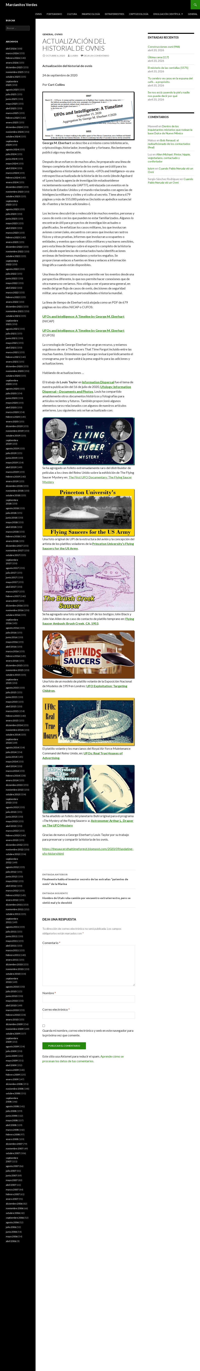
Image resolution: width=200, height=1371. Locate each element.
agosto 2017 (12, 568)
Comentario (51, 943)
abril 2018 (11, 527)
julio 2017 (11, 572)
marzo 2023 (12, 232)
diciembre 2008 (14, 1084)
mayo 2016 (12, 641)
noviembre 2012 (14, 849)
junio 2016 (11, 637)
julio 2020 (11, 393)
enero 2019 (12, 481)
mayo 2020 (12, 402)
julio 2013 (11, 811)
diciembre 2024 (14, 127)
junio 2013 (11, 816)
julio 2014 (11, 752)
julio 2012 (11, 871)
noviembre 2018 (14, 490)
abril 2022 (11, 287)
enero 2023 (12, 242)
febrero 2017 (13, 596)
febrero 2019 (13, 476)
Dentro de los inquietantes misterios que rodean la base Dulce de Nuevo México (170, 129)
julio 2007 (11, 1170)
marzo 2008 (12, 1129)
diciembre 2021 (14, 306)
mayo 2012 (12, 881)
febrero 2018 (13, 536)
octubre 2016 (13, 614)
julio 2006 (11, 1227)
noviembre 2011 (14, 909)
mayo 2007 (12, 1180)
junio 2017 (11, 577)
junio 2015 (11, 697)
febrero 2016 (13, 656)
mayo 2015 (12, 701)
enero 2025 (12, 122)
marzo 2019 (12, 471)
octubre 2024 (13, 136)
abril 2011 (11, 945)
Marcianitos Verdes (21, 5)
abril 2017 (11, 586)
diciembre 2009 (14, 1024)
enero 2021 (12, 361)
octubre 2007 (13, 1153)
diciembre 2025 (14, 67)
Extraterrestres (114, 14)
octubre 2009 (13, 1033)
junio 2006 (11, 1231)
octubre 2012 (13, 854)
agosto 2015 (12, 687)
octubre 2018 (13, 495)
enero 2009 (12, 1079)
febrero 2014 (13, 775)
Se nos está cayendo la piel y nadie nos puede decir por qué (169, 94)
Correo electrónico (56, 1009)
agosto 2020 (12, 388)
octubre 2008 (13, 1093)
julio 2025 (11, 94)
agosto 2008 (12, 1106)
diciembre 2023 (14, 186)
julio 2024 (11, 154)
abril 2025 (11, 108)
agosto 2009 (12, 1046)
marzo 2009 (12, 1069)
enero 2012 (12, 899)
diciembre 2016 (14, 605)
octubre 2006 (13, 1213)
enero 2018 (12, 541)
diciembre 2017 (14, 545)
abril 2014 (11, 766)
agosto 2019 (12, 448)
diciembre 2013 (14, 785)
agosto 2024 (12, 149)
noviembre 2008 (14, 1088)
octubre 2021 (13, 315)
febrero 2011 (13, 955)
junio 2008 (11, 1115)
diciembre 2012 (14, 844)
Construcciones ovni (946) (164, 46)
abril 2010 (11, 1005)
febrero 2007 (13, 1194)
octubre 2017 (13, 555)
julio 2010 (11, 991)
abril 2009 (11, 1065)
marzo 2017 (12, 591)
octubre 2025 (13, 76)
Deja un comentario (96, 55)
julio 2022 (11, 273)
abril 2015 (11, 706)
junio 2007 (11, 1175)
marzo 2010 (12, 1010)
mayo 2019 (12, 462)
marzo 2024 (12, 172)
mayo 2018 (12, 522)
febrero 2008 (13, 1134)
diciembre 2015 (14, 665)
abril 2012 (11, 885)
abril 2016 (11, 646)
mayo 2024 (12, 163)
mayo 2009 (12, 1060)
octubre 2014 (13, 734)
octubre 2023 (13, 196)
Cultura (72, 14)
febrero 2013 (13, 835)
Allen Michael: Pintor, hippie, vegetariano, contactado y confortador (169, 158)
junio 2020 (11, 398)
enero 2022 (12, 301)
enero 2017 (12, 600)
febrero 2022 (13, 297)
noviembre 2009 (14, 1028)
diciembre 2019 (14, 426)
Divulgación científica (166, 14)
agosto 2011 (12, 926)
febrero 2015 (13, 715)
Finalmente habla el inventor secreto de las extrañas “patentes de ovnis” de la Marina (88, 879)
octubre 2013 (13, 794)
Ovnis (38, 14)
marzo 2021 (12, 352)
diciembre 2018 (14, 485)
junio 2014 (11, 756)
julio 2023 (11, 213)
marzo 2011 (12, 950)
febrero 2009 (13, 1074)
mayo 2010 (12, 1000)
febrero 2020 (13, 416)
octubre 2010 (13, 973)
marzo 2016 (12, 651)
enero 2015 (12, 720)
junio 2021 (11, 338)
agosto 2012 (12, 867)
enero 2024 (12, 182)
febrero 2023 (13, 237)
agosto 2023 (12, 209)
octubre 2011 (13, 914)
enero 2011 (12, 959)
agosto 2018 (12, 508)
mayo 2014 (12, 761)
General (192, 14)
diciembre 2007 (14, 1143)
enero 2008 (12, 1139)
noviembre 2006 (14, 1208)
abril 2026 (11, 48)
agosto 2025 (12, 89)
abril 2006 (11, 1241)
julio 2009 (11, 1051)
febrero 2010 (13, 1014)
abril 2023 (11, 228)
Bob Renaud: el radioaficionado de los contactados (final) (169, 144)
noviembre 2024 (14, 131)
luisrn (74, 55)
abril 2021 (11, 347)
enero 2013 (12, 840)
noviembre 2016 (14, 610)
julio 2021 (11, 333)
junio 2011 (11, 936)
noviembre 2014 (14, 729)
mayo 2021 (12, 342)
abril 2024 (11, 168)
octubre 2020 (13, 375)
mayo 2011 (12, 940)
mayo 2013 (12, 821)
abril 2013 (11, 826)
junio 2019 (11, 457)
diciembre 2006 (14, 1203)
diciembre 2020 (14, 366)
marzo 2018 (12, 531)
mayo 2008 (12, 1120)
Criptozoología (138, 14)
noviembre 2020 (14, 371)
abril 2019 (11, 467)
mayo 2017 (12, 582)
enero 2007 (12, 1198)
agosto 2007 (12, 1166)
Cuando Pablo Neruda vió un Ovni (170, 180)
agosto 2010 (12, 986)
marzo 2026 (12, 53)
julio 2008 (11, 1111)
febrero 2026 (13, 57)
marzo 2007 (12, 1189)
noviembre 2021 (14, 311)
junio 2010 (11, 996)
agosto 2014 (12, 747)
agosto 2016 (12, 627)
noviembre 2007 (14, 1148)
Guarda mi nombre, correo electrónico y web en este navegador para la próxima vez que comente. (87, 1033)
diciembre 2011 (14, 904)
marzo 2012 (12, 890)
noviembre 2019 (14, 430)
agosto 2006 (12, 1222)
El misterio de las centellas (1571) (168, 67)
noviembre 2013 (14, 789)
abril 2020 (11, 407)
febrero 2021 (13, 357)
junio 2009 (11, 1055)
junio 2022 (11, 278)
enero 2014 (12, 780)
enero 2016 (12, 660)
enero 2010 (12, 1019)
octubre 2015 (13, 674)
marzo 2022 (12, 292)
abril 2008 (11, 1125)
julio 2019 (11, 453)
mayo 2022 (12, 283)
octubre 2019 (13, 435)
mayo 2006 (12, 1236)
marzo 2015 (12, 711)
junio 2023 (11, 218)
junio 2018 (11, 517)
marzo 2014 (12, 770)
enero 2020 (12, 421)
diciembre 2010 (14, 964)
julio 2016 (11, 632)
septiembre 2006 (15, 1217)
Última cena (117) (158, 57)
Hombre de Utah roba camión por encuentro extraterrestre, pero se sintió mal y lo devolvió (88, 897)
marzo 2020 (12, 412)
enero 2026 (12, 62)
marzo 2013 (12, 830)
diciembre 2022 (14, 246)
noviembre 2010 (14, 969)
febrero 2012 (13, 895)
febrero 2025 (13, 117)
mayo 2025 (12, 103)
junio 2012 (11, 876)
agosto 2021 (12, 328)
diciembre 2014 (14, 725)
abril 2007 (11, 1184)
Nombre (49, 993)
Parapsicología (91, 14)
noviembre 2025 (14, 72)
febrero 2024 (13, 177)
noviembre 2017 (14, 550)
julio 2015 (11, 692)
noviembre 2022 (14, 251)
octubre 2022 (13, 256)
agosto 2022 (12, 269)
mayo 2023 (12, 223)
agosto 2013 (12, 807)
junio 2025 (11, 99)
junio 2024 (11, 158)
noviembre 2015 (14, 670)
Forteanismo (54, 14)
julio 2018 (11, 512)
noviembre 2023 (14, 191)
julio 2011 (11, 931)
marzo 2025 (12, 113)
